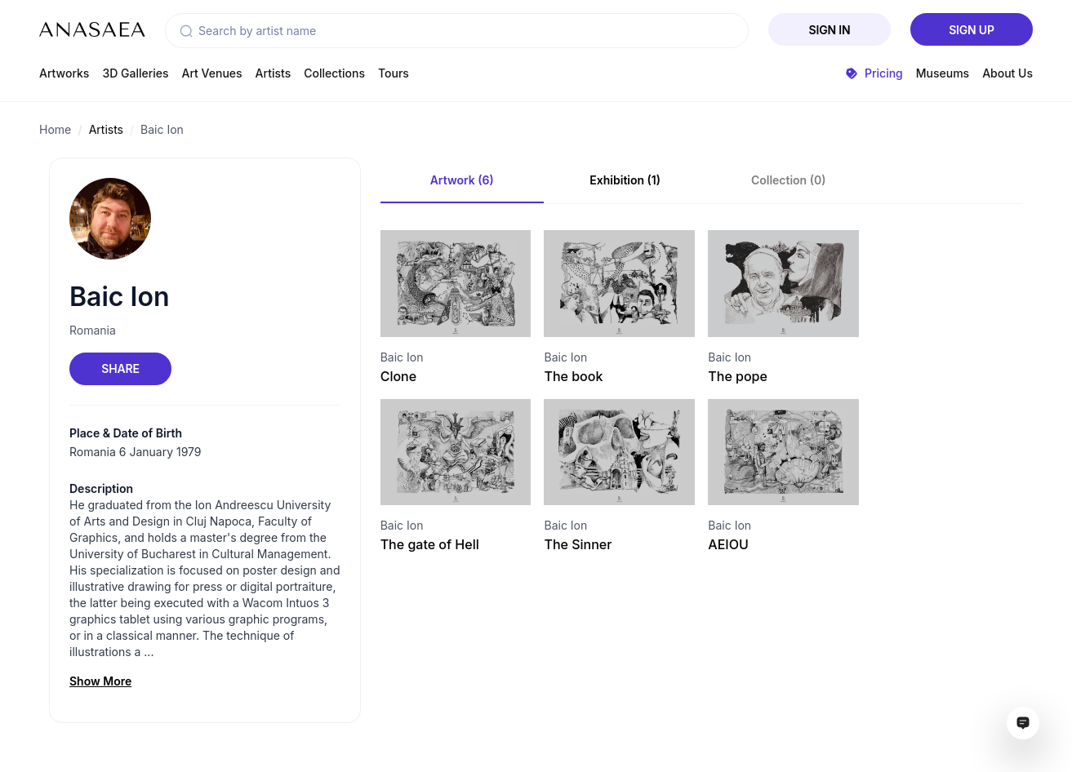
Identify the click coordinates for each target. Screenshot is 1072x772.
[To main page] (92, 29)
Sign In (830, 30)
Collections (334, 73)
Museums (942, 73)
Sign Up (971, 30)
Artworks (64, 73)
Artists (273, 73)
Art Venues (212, 73)
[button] (186, 31)
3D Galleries (135, 73)
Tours (393, 73)
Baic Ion (162, 129)
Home (55, 129)
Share (120, 368)
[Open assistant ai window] (1023, 723)
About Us (1007, 73)
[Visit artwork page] (456, 283)
